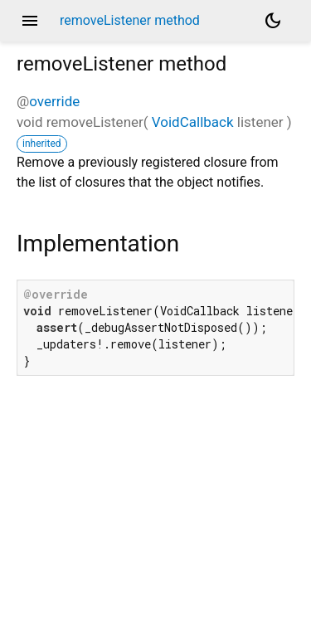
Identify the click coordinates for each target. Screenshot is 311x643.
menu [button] (30, 21)
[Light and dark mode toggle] (273, 20)
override (54, 101)
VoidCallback (193, 122)
